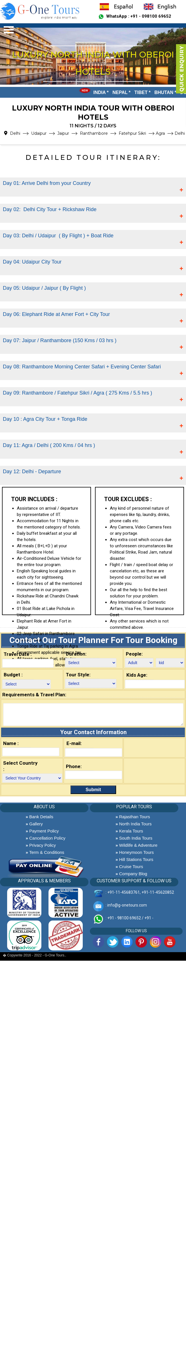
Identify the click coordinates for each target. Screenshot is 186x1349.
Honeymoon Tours (135, 852)
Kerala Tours (129, 830)
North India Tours (133, 823)
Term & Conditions (45, 852)
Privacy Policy (41, 845)
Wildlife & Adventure (136, 845)
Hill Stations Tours (134, 859)
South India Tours (134, 838)
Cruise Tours (129, 866)
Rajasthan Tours (133, 816)
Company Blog (131, 873)
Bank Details (39, 816)
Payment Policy (42, 830)
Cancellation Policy (45, 838)
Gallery (34, 823)
